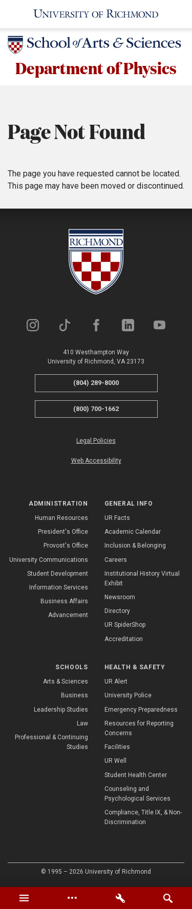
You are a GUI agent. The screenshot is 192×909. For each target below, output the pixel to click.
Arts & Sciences (65, 681)
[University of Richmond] (96, 14)
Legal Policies (96, 440)
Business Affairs (64, 601)
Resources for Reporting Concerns (139, 728)
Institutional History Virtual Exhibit (142, 578)
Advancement (68, 615)
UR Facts (117, 517)
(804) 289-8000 (96, 383)
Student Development (57, 573)
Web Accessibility (96, 461)
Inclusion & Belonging (135, 545)
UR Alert (115, 681)
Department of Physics (96, 68)
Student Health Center (135, 775)
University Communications (48, 559)
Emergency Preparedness (141, 709)
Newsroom (119, 597)
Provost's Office (66, 545)
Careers (115, 559)
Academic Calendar (132, 531)
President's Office (63, 531)
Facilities (117, 747)
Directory (117, 611)
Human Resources (61, 517)
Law (82, 723)
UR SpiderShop (124, 625)
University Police (128, 695)
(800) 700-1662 (96, 409)
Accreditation (123, 639)
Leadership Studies (61, 709)
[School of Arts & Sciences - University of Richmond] (96, 47)
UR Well (115, 760)
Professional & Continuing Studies (51, 742)
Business (74, 695)
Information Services (58, 587)
